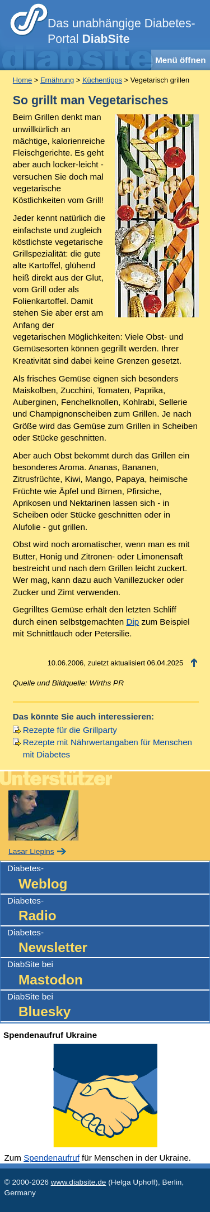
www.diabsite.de (78, 1182)
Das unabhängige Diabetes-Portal (121, 31)
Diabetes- (108, 878)
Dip (132, 621)
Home (22, 80)
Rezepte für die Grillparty (70, 730)
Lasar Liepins (31, 851)
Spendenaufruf (52, 1157)
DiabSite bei (108, 974)
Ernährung (57, 80)
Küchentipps (102, 80)
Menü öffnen (180, 60)
